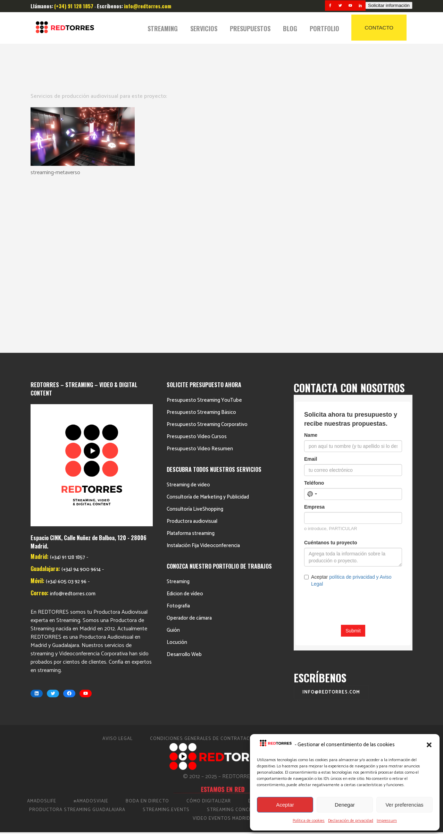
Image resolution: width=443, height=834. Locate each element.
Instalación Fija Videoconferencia (203, 379)
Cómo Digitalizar (208, 634)
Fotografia (178, 439)
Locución (177, 475)
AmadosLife (41, 634)
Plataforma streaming (191, 367)
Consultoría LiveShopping (195, 342)
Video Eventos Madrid (221, 652)
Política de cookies (309, 820)
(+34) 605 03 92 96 (66, 415)
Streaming (178, 415)
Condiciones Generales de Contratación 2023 (210, 572)
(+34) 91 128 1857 (67, 390)
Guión (173, 463)
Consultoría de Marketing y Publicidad (208, 330)
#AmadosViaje (91, 634)
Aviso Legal (117, 572)
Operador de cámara (189, 451)
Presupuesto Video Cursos (197, 270)
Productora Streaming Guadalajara (77, 643)
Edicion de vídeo (185, 427)
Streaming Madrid (307, 643)
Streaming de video (188, 318)
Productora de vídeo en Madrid (358, 634)
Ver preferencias (404, 805)
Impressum (387, 820)
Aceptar (285, 805)
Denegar (345, 805)
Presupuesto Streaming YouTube (204, 233)
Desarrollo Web (184, 488)
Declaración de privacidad (350, 820)
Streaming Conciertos (236, 643)
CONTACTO (379, 28)
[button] (429, 744)
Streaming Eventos (373, 643)
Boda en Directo (147, 634)
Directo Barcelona (273, 634)
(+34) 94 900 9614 (81, 403)
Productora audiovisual (192, 354)
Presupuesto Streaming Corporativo (207, 258)
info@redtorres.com (72, 427)
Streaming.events (166, 643)
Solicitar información (389, 5)
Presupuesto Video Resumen (200, 282)
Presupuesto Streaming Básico (201, 245)
